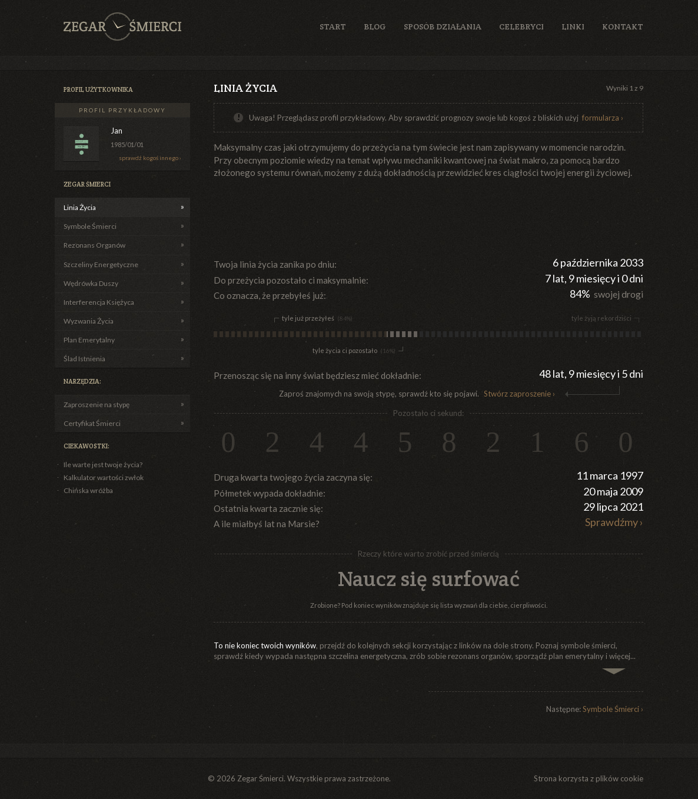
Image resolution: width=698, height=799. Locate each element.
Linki (572, 26)
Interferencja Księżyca (99, 302)
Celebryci (521, 26)
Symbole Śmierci (90, 226)
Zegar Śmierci (122, 26)
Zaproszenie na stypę (96, 404)
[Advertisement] (428, 217)
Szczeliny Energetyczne (101, 264)
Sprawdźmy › (614, 521)
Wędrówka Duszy (91, 283)
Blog (375, 26)
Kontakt (622, 26)
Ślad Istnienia (84, 358)
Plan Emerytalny (89, 339)
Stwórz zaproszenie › (519, 393)
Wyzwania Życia (89, 321)
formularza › (602, 117)
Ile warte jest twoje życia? (103, 464)
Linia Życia (80, 207)
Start (333, 26)
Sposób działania (442, 26)
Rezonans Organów (94, 245)
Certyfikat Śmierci (92, 423)
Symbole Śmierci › (613, 709)
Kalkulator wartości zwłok (104, 477)
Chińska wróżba (88, 490)
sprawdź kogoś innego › (150, 157)
